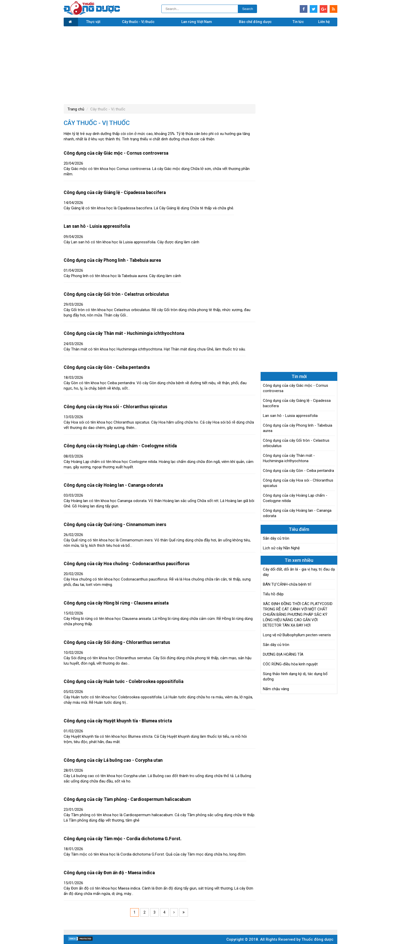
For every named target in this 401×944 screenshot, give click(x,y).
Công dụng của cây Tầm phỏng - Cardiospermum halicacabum (127, 799)
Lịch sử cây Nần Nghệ (281, 548)
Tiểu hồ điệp (273, 594)
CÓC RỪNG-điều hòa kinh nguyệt (290, 664)
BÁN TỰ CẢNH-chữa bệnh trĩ (287, 584)
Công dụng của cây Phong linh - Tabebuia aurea (112, 260)
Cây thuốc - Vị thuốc (138, 22)
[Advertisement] (200, 64)
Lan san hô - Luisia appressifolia (97, 226)
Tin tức (298, 22)
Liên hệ (324, 22)
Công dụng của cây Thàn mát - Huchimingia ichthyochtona (124, 333)
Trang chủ (76, 109)
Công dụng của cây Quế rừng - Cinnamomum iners (115, 524)
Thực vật (93, 22)
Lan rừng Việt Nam (196, 22)
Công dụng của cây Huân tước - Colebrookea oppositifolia (123, 681)
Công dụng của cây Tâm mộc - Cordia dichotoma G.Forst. (123, 838)
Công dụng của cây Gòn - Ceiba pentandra (107, 367)
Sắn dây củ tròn (276, 538)
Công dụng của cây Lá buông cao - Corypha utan (113, 760)
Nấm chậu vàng (276, 689)
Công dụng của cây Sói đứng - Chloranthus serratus (117, 642)
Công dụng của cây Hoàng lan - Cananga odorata (113, 485)
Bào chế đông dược (255, 22)
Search (247, 9)
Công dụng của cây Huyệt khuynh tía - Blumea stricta (118, 720)
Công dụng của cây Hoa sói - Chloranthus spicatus (115, 406)
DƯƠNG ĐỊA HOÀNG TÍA (283, 654)
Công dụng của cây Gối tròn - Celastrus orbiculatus (116, 294)
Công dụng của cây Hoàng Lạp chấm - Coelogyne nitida (120, 445)
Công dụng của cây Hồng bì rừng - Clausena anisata (116, 603)
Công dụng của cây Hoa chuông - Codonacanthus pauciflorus (127, 563)
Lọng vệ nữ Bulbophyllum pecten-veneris (297, 635)
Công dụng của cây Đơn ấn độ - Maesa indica (109, 872)
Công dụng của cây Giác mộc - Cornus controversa (116, 153)
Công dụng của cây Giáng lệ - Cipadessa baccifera (115, 192)
